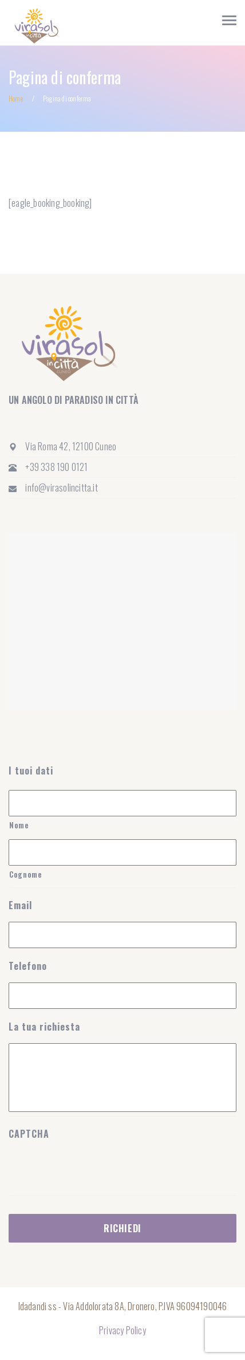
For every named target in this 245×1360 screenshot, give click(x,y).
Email (20, 905)
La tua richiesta (44, 1027)
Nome (19, 825)
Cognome (25, 874)
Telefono (28, 966)
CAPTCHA (29, 1134)
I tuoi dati (31, 771)
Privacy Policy (122, 1330)
